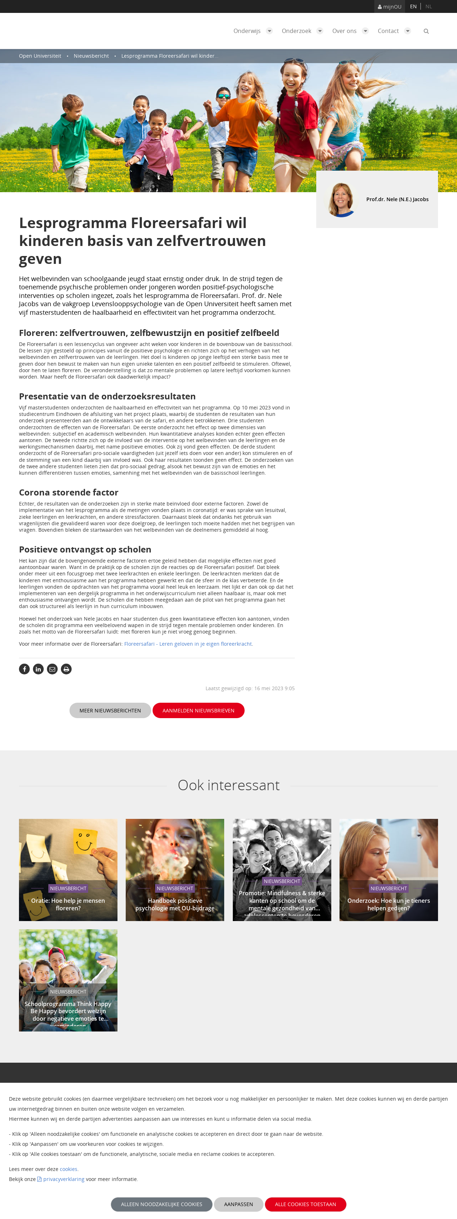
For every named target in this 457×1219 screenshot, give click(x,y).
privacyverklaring (64, 1179)
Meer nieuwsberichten (110, 710)
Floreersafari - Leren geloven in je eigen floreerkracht (188, 643)
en (413, 6)
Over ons (352, 31)
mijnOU (389, 6)
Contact (396, 31)
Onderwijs (255, 31)
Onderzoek (304, 31)
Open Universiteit (40, 55)
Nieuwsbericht (91, 55)
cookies (68, 1169)
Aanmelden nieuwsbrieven (199, 710)
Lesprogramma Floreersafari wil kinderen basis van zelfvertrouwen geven (209, 55)
